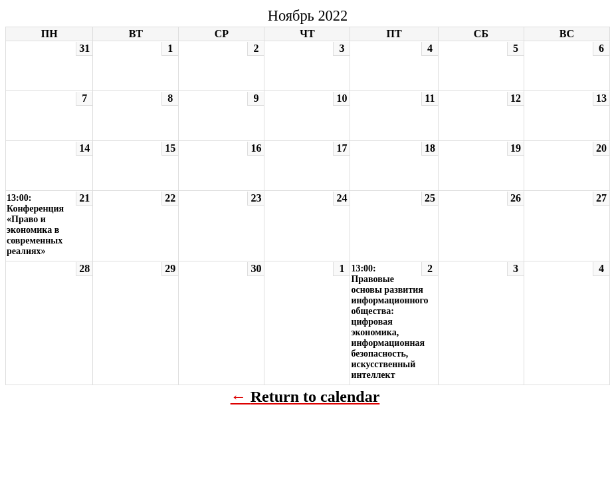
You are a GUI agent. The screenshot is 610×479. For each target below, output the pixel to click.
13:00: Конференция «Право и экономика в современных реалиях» (35, 224)
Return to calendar (315, 396)
